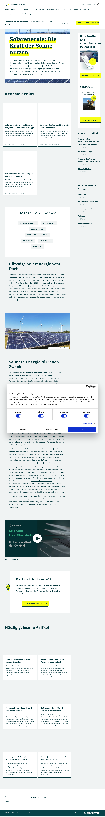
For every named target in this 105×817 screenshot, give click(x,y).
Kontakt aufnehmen (90, 120)
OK (82, 429)
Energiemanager (37, 229)
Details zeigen (87, 423)
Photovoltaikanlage (28, 223)
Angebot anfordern (90, 76)
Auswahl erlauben (52, 429)
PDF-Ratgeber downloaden (88, 23)
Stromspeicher (49, 223)
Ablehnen (23, 429)
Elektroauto (28, 241)
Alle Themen (37, 252)
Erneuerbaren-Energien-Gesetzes (35, 373)
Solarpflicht (13, 452)
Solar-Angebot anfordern (64, 23)
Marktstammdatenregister (37, 235)
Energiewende (45, 241)
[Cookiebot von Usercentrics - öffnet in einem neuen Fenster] (87, 386)
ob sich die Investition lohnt (41, 481)
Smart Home (37, 246)
